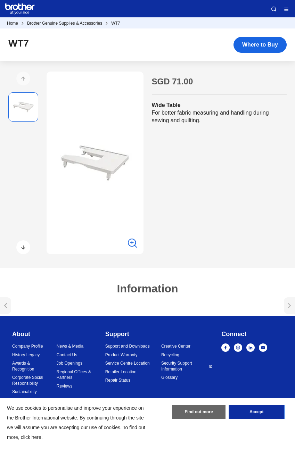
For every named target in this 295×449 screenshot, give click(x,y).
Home (12, 23)
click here (31, 437)
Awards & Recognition (23, 366)
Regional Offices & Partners (74, 374)
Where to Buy (260, 45)
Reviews (64, 386)
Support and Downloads (127, 346)
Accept (256, 412)
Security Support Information (176, 366)
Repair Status (118, 380)
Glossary (169, 377)
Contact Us (67, 354)
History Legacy (26, 354)
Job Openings (69, 363)
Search (273, 9)
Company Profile (27, 346)
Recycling (170, 354)
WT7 (115, 23)
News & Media (70, 346)
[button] (23, 78)
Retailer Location (121, 371)
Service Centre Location (127, 363)
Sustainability (24, 391)
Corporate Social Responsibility (27, 380)
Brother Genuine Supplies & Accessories (64, 23)
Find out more (199, 412)
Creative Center (175, 346)
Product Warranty (121, 354)
